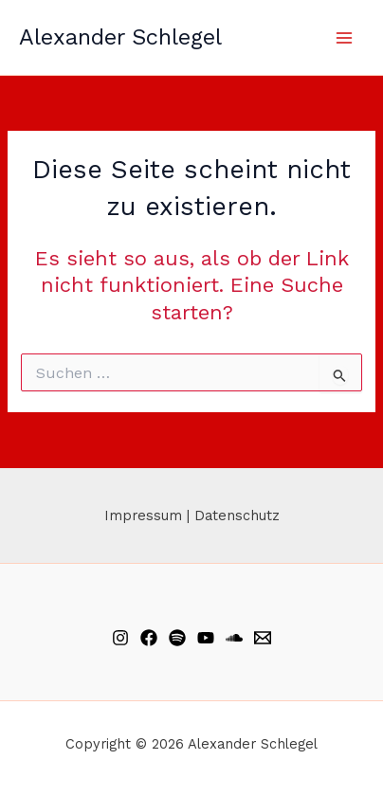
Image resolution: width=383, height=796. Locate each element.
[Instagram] (120, 637)
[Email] (262, 637)
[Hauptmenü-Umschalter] (344, 38)
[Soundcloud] (234, 637)
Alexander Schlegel (120, 37)
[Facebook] (148, 637)
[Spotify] (177, 637)
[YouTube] (205, 637)
